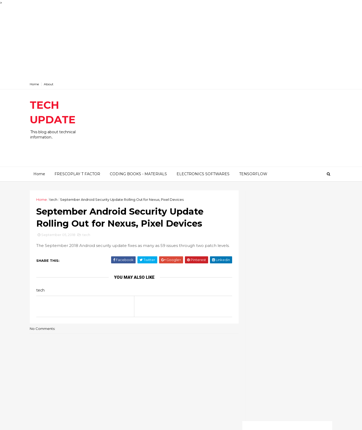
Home (38, 84)
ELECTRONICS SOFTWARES (202, 173)
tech (57, 199)
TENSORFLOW (253, 173)
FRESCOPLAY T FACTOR (77, 173)
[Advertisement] (156, 42)
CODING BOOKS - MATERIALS (138, 173)
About (52, 84)
